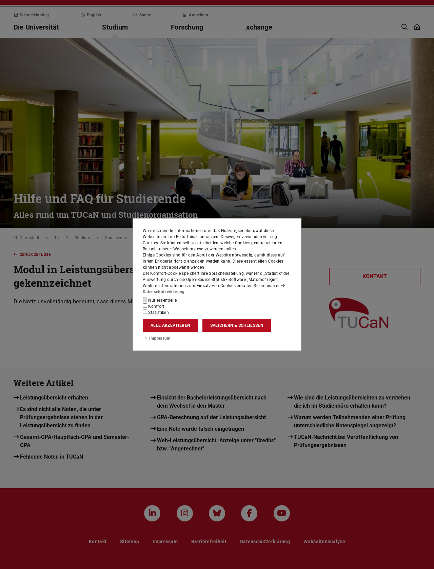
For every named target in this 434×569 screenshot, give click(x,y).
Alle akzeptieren (170, 325)
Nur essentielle (160, 300)
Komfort (153, 306)
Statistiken (156, 312)
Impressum (156, 338)
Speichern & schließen (236, 325)
